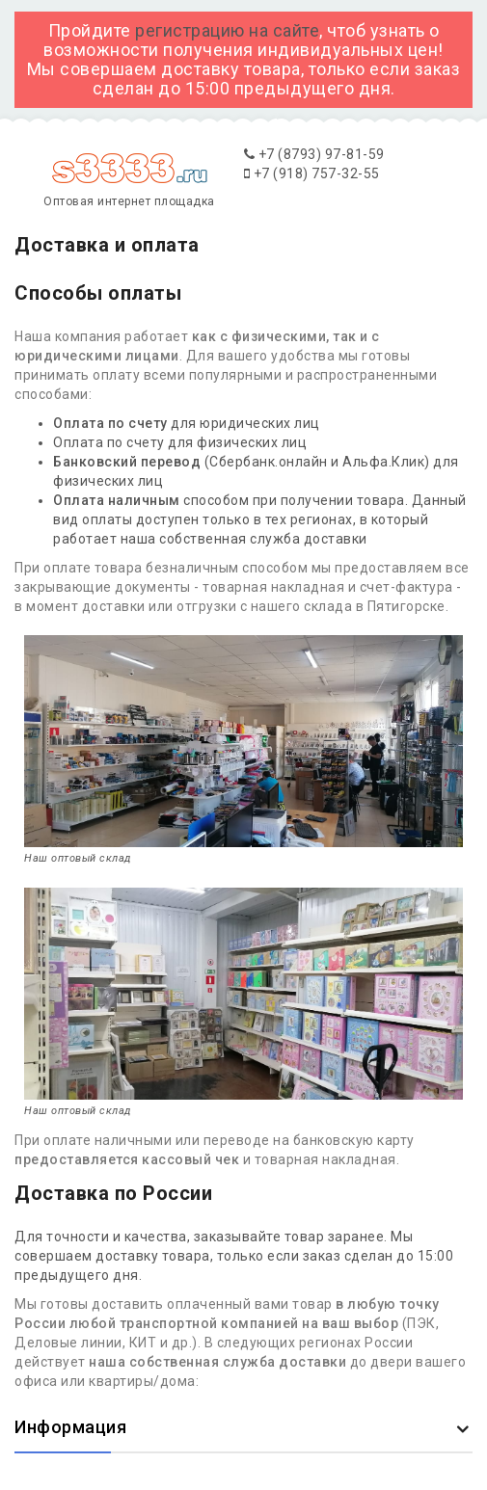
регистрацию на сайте (227, 30)
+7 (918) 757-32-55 (312, 173)
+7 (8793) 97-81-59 (314, 154)
